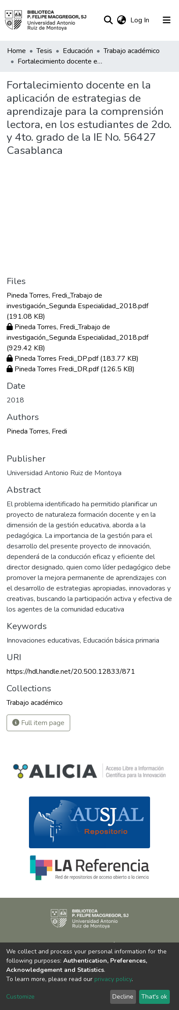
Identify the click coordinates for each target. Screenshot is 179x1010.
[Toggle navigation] (166, 20)
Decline (122, 996)
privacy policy (113, 979)
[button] (121, 20)
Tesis (44, 51)
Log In (140, 20)
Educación (78, 51)
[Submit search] (108, 20)
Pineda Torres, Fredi (37, 431)
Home (16, 51)
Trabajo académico (132, 51)
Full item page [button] (38, 723)
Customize (20, 996)
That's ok (154, 996)
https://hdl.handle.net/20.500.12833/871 (71, 671)
